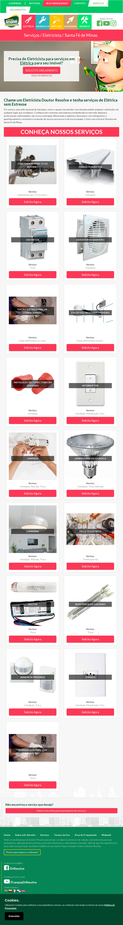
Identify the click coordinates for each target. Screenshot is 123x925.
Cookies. (12, 900)
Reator (32, 604)
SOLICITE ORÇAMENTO (41, 70)
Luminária (32, 531)
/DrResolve (14, 868)
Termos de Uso (62, 835)
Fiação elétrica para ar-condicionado (32, 311)
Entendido (14, 916)
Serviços (44, 835)
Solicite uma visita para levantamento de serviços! (61, 810)
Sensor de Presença (32, 677)
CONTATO (80, 3)
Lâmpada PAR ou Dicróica (90, 458)
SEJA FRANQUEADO (57, 3)
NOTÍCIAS (34, 3)
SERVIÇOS (98, 3)
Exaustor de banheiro (90, 239)
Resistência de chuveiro (90, 604)
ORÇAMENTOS (17, 9)
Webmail (106, 835)
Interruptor (90, 385)
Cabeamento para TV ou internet (33, 165)
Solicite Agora (32, 202)
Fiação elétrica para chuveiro (90, 312)
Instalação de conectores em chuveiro (33, 384)
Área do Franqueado (86, 835)
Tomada (90, 677)
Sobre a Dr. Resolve (25, 835)
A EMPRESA (15, 3)
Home (7, 835)
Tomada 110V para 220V (32, 750)
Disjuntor (32, 239)
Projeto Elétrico (90, 531)
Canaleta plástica (90, 166)
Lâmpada (32, 458)
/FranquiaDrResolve (20, 882)
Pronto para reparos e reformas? (22, 852)
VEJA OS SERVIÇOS (41, 75)
